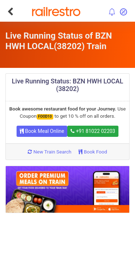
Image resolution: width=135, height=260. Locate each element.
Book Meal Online (42, 131)
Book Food (92, 152)
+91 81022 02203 (93, 131)
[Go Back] (10, 11)
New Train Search (49, 152)
